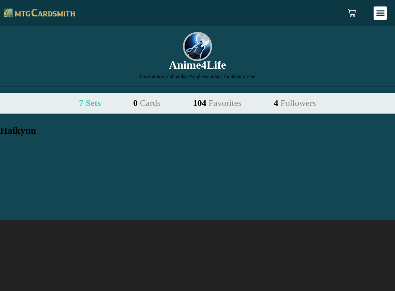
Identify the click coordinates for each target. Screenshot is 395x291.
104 (217, 103)
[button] (380, 13)
